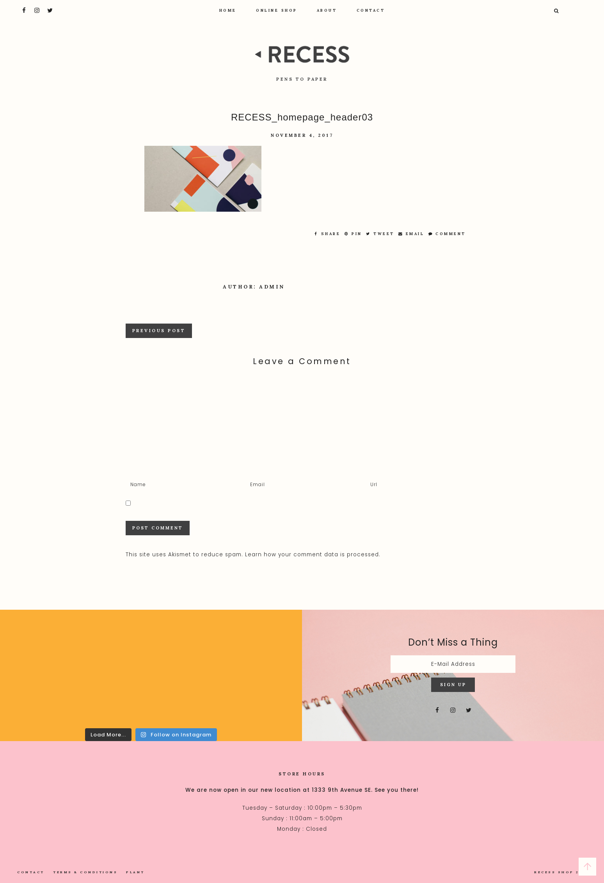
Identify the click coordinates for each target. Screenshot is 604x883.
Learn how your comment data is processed (312, 554)
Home (227, 10)
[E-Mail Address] (453, 664)
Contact (371, 10)
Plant (135, 872)
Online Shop (276, 10)
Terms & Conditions (85, 872)
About (327, 10)
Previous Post (159, 330)
